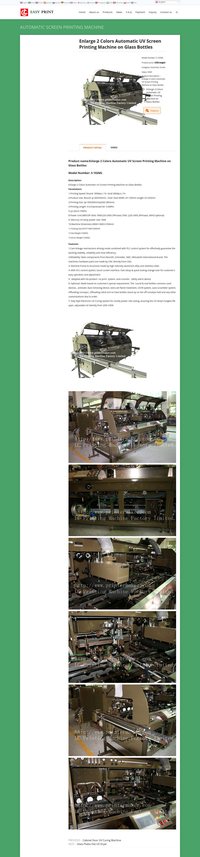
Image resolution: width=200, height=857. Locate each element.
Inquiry (153, 12)
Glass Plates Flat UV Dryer (92, 844)
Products (107, 12)
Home (82, 12)
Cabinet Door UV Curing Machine (102, 840)
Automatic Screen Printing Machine (62, 27)
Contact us (166, 12)
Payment (140, 12)
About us (94, 12)
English (160, 2)
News (119, 12)
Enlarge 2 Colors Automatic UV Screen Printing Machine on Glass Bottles (154, 89)
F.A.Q (129, 12)
